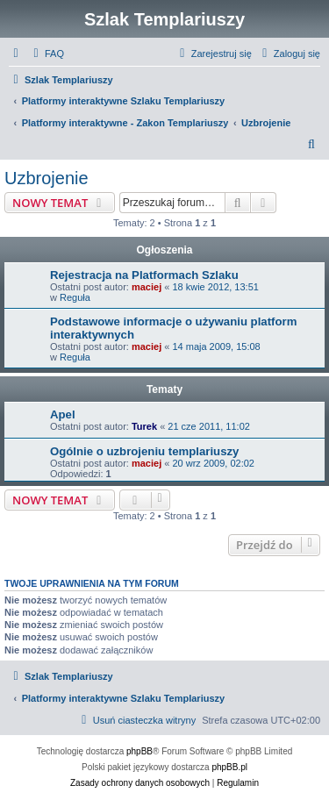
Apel (62, 414)
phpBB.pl (229, 767)
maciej (146, 287)
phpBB (139, 751)
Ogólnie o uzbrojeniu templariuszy (144, 451)
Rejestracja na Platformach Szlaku (144, 275)
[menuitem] (46, 53)
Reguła (75, 297)
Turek (144, 426)
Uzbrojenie (46, 178)
